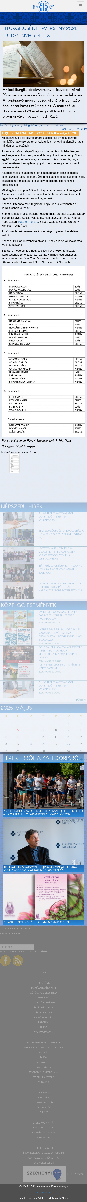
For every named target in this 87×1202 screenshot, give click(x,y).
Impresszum (44, 1192)
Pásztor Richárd (28, 221)
